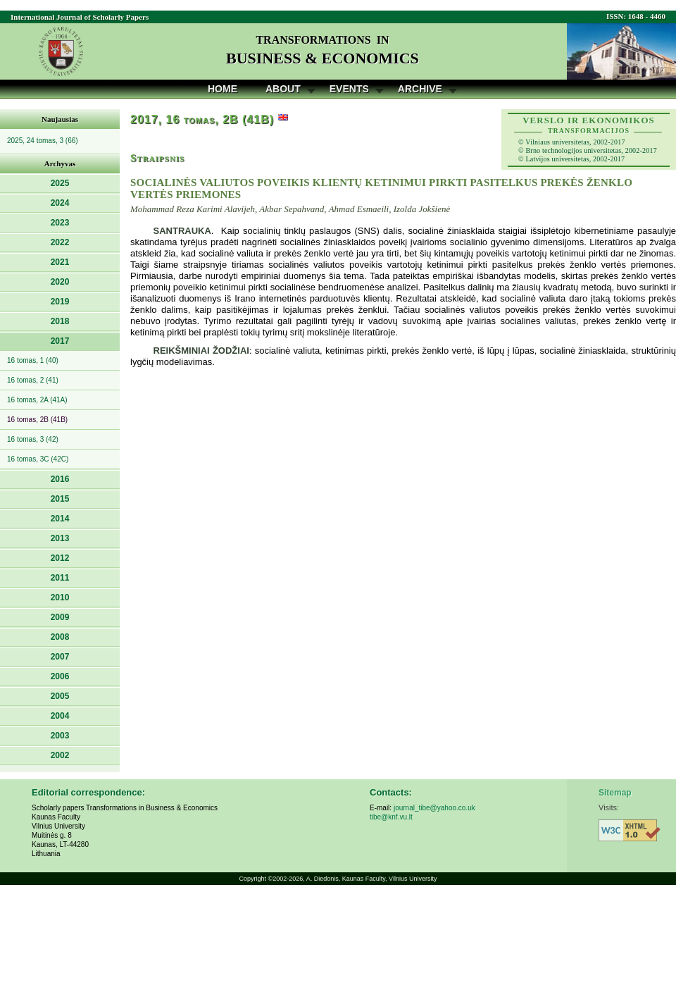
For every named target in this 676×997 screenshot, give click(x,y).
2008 (60, 637)
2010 (60, 597)
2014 (60, 519)
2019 (60, 301)
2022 (60, 242)
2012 (60, 558)
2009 (60, 617)
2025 (60, 183)
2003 (60, 736)
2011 (60, 578)
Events (349, 88)
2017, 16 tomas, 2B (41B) (202, 119)
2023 (60, 223)
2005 (60, 696)
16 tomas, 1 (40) (32, 360)
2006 (60, 676)
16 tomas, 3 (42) (32, 439)
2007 (60, 657)
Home (222, 88)
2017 (60, 341)
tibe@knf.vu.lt (391, 817)
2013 (60, 538)
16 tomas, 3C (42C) (37, 459)
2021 (60, 262)
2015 (60, 499)
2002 (60, 755)
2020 (60, 282)
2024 (60, 203)
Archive (420, 88)
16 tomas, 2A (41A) (37, 400)
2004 (60, 716)
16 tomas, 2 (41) (32, 380)
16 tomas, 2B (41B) (37, 419)
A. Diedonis (322, 878)
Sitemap (615, 793)
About (283, 88)
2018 (60, 321)
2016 (60, 479)
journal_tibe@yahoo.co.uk (434, 808)
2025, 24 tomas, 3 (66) (42, 140)
